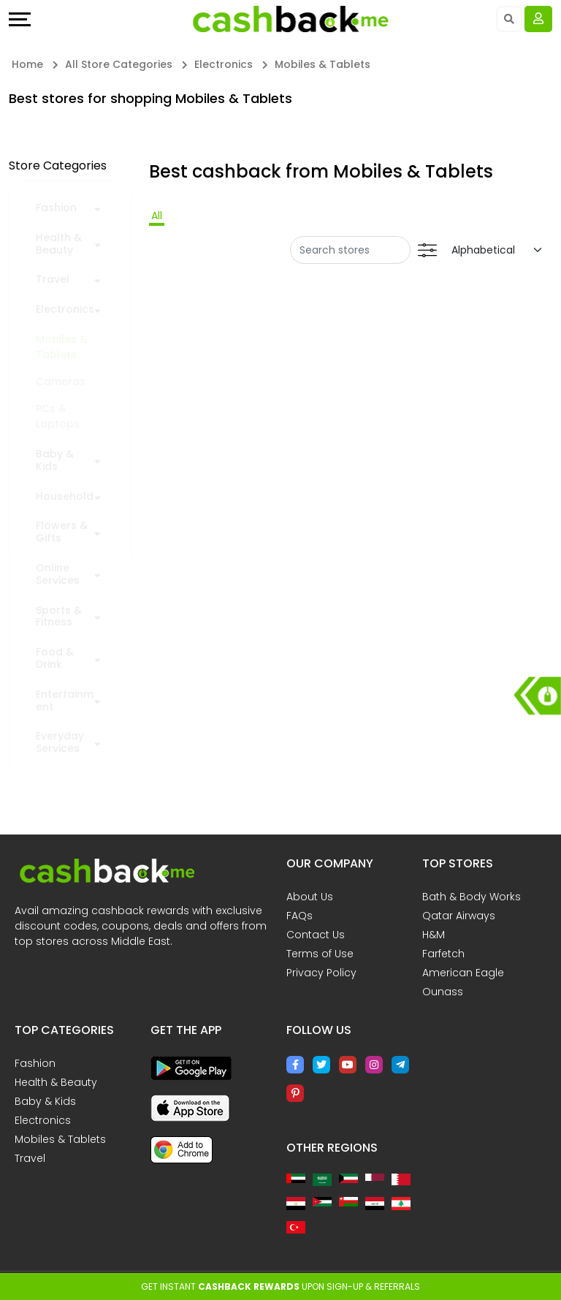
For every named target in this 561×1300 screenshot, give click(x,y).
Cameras (60, 381)
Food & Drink (55, 658)
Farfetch (443, 953)
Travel (52, 279)
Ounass (442, 991)
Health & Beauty (59, 244)
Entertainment (65, 700)
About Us (309, 896)
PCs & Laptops (58, 416)
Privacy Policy (321, 972)
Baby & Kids (55, 460)
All (156, 215)
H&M (433, 934)
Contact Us (315, 934)
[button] (97, 207)
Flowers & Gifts (62, 532)
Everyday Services (60, 742)
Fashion (56, 208)
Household (65, 496)
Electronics (65, 309)
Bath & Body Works (471, 896)
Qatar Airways (458, 915)
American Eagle (463, 972)
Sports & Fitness (59, 616)
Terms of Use (320, 953)
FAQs (299, 915)
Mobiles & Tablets (62, 347)
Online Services (58, 574)
